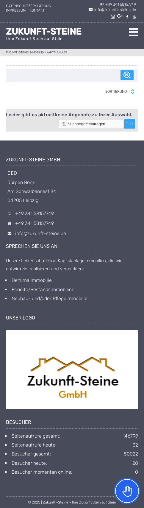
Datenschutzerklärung (28, 6)
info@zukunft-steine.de (112, 9)
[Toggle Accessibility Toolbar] (127, 491)
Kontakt (37, 10)
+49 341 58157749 (118, 4)
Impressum (16, 10)
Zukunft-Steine (44, 31)
